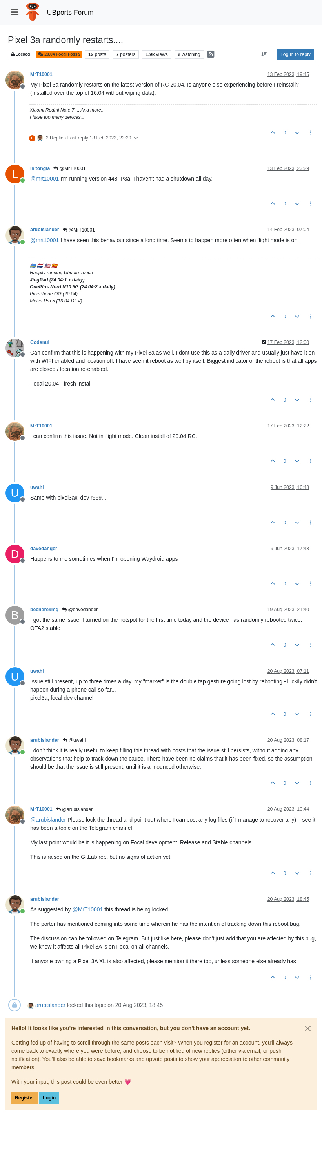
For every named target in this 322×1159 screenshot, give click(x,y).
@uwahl (74, 740)
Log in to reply (295, 54)
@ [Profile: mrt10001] (44, 179)
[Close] (308, 1028)
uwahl (37, 487)
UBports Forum (70, 12)
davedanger (43, 548)
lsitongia (40, 168)
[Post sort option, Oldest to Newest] (264, 54)
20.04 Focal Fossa (59, 54)
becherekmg (44, 609)
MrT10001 (41, 74)
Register (24, 1098)
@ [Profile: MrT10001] (87, 909)
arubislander (44, 229)
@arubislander (74, 809)
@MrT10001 (69, 168)
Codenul (39, 342)
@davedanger (80, 609)
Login (49, 1098)
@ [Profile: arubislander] (48, 820)
